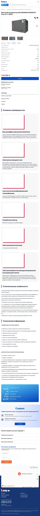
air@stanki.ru (3, 504)
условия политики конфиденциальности (14, 510)
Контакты (23, 493)
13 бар (8, 43)
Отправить (6, 461)
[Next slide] (37, 26)
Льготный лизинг (24, 495)
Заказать (20, 78)
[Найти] (10, 4)
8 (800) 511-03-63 (6, 501)
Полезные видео (24, 496)
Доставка (3, 493)
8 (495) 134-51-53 (6, 502)
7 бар (13, 43)
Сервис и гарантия (5, 495)
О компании (3, 496)
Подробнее (20, 423)
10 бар (18, 43)
